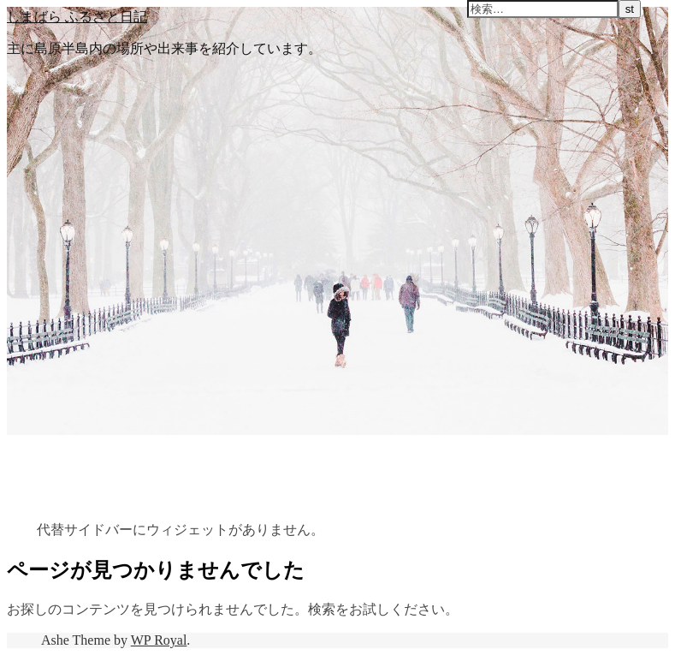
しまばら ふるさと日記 (77, 16)
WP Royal (159, 640)
